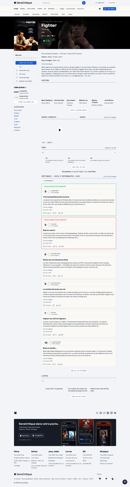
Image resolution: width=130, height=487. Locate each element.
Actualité (17, 465)
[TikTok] (108, 413)
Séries (34, 451)
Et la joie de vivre (71, 457)
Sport (60, 57)
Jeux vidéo (53, 451)
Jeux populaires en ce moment (56, 464)
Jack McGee (108, 100)
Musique (104, 451)
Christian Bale (59, 100)
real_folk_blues (55, 253)
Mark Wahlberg (46, 100)
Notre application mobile (30, 478)
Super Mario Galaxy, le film (22, 461)
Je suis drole (70, 460)
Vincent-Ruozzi (56, 282)
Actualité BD (87, 463)
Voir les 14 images (110, 117)
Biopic (55, 21)
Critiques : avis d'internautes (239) (60, 176)
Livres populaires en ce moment (73, 464)
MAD (84, 460)
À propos (17, 478)
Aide (52, 478)
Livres (69, 451)
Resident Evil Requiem (55, 457)
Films (51, 21)
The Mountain (105, 457)
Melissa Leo (83, 100)
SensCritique (44, 21)
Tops (43, 147)
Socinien (54, 223)
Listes (44, 375)
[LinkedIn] (111, 413)
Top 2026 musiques (106, 455)
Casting (45, 80)
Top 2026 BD (87, 455)
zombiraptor (55, 190)
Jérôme (53, 312)
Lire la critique (48, 207)
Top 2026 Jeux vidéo (55, 455)
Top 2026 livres (71, 455)
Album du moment (106, 463)
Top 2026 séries (36, 455)
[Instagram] (104, 413)
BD (84, 451)
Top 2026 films (19, 455)
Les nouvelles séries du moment (39, 466)
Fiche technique (46, 64)
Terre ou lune (87, 457)
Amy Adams (71, 100)
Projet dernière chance (22, 457)
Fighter (60, 21)
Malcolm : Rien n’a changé (37, 461)
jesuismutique (57, 341)
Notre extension (44, 478)
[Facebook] (101, 413)
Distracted (103, 460)
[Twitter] (97, 413)
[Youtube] (115, 413)
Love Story (35, 457)
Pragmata (51, 460)
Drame (55, 57)
